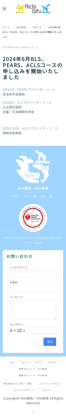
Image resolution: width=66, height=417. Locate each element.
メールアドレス (19, 267)
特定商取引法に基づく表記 (17, 383)
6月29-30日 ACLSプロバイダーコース (30, 128)
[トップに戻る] (33, 8)
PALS (38, 362)
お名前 (14, 282)
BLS (12, 362)
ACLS (25, 362)
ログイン (47, 390)
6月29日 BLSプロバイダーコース (27, 102)
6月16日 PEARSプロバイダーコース (29, 89)
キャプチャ (17, 324)
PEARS (52, 362)
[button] (4, 8)
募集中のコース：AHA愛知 (33, 368)
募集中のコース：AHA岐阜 (33, 375)
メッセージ (17, 297)
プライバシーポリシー (51, 383)
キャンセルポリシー (24, 390)
